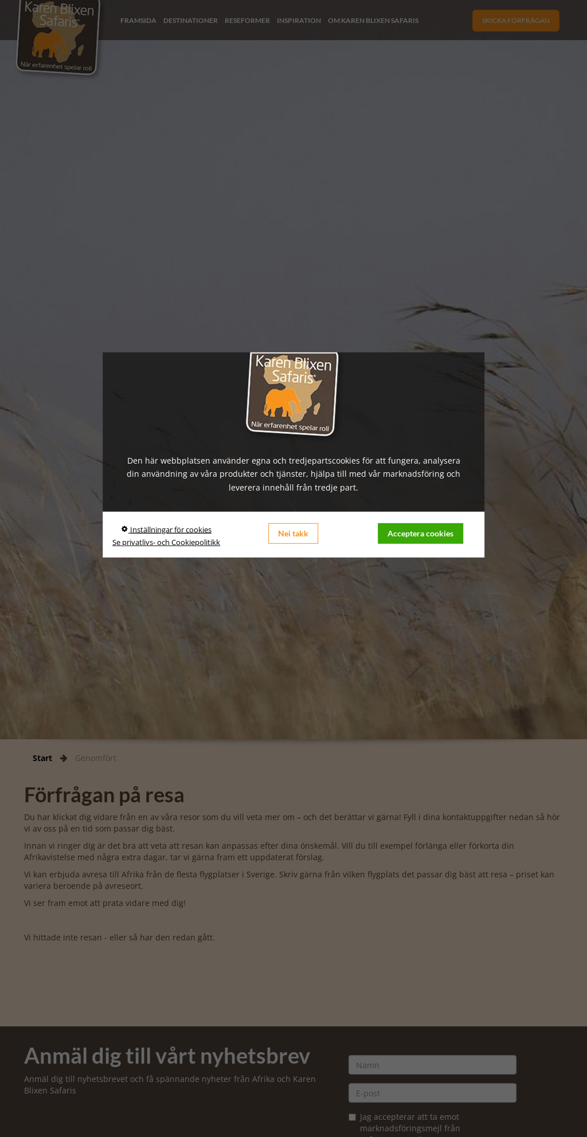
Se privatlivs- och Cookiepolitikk (166, 542)
